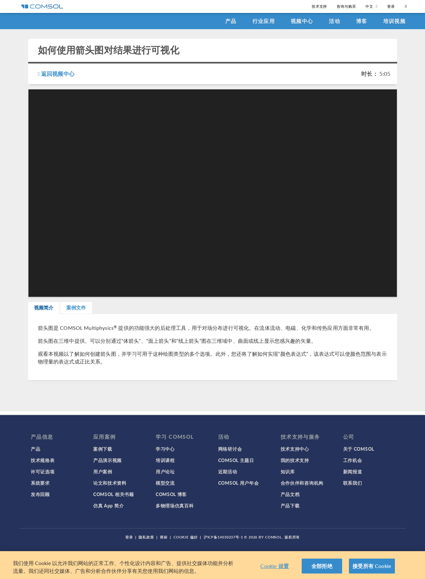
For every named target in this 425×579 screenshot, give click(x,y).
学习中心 (165, 449)
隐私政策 (146, 537)
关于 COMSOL (358, 449)
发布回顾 (40, 494)
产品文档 (290, 494)
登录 (391, 6)
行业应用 (263, 21)
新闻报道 (352, 471)
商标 (164, 537)
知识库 (288, 471)
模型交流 (165, 483)
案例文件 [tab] (93, 310)
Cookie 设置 (274, 566)
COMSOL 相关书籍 (113, 494)
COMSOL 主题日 (236, 460)
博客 (361, 21)
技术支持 (319, 6)
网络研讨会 (230, 449)
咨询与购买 (346, 6)
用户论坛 (165, 471)
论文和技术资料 (110, 483)
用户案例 (102, 471)
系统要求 (40, 483)
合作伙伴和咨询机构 (302, 483)
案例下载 (102, 449)
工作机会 (352, 460)
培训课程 (165, 460)
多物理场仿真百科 (175, 505)
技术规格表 (43, 460)
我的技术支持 (295, 460)
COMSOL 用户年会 (238, 483)
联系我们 (352, 483)
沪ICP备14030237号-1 (223, 537)
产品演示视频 (107, 460)
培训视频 (394, 21)
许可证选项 (43, 471)
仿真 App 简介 (108, 505)
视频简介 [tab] (50, 310)
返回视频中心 (56, 73)
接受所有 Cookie (371, 566)
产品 (231, 21)
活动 (334, 21)
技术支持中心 (295, 449)
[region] (212, 565)
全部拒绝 (321, 566)
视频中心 (302, 21)
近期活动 (227, 471)
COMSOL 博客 (171, 494)
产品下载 (290, 505)
